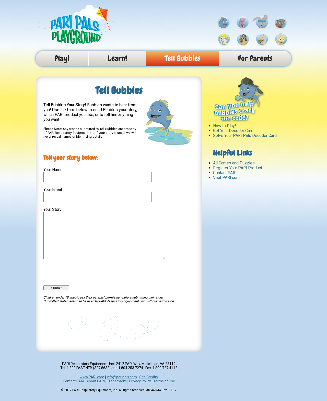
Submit (56, 297)
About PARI (95, 390)
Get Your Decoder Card (233, 130)
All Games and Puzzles (234, 163)
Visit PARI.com (226, 177)
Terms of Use (164, 390)
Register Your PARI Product (237, 167)
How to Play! (224, 125)
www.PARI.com (92, 386)
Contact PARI (225, 172)
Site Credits (148, 386)
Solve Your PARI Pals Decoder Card (245, 135)
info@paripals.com (122, 386)
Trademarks (117, 390)
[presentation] (82, 279)
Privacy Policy (140, 390)
